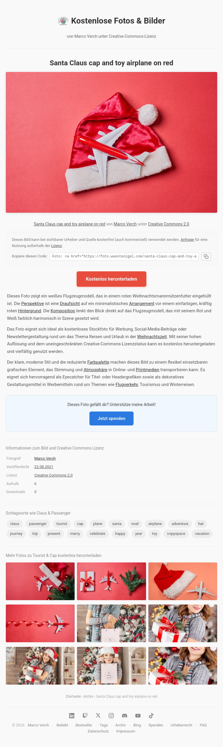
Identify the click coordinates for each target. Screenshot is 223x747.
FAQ (203, 726)
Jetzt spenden (111, 419)
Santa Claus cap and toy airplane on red (69, 224)
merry (75, 534)
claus (14, 524)
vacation (202, 534)
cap (80, 524)
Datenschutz (98, 732)
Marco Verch (125, 224)
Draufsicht (70, 304)
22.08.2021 (43, 467)
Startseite (73, 697)
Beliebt (62, 726)
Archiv (88, 697)
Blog (137, 726)
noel (135, 524)
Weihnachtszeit (152, 337)
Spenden (155, 726)
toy (154, 534)
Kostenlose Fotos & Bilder (111, 21)
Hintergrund (29, 311)
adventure (180, 524)
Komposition (63, 311)
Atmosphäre (95, 370)
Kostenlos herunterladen (111, 280)
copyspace (176, 534)
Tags (104, 726)
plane (97, 524)
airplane (155, 524)
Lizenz (56, 245)
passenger (37, 524)
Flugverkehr (127, 385)
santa (116, 524)
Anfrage (187, 239)
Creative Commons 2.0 (168, 224)
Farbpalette (98, 363)
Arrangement (141, 304)
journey (16, 534)
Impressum (125, 732)
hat (201, 524)
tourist (61, 524)
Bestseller (83, 726)
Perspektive (32, 304)
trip (35, 534)
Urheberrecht (182, 726)
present (54, 534)
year (138, 534)
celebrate (97, 534)
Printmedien (147, 370)
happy (120, 534)
